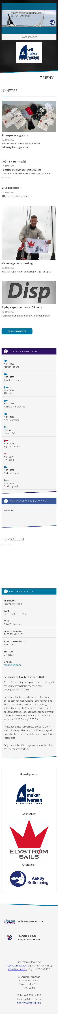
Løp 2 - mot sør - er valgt (15, 161)
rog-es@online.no (12, 664)
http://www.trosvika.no (29, 1002)
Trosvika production (16, 965)
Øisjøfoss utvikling (17, 969)
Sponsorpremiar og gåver (15, 135)
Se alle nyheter (17, 331)
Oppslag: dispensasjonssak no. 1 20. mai (22, 307)
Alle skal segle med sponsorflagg (19, 263)
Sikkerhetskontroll (12, 188)
